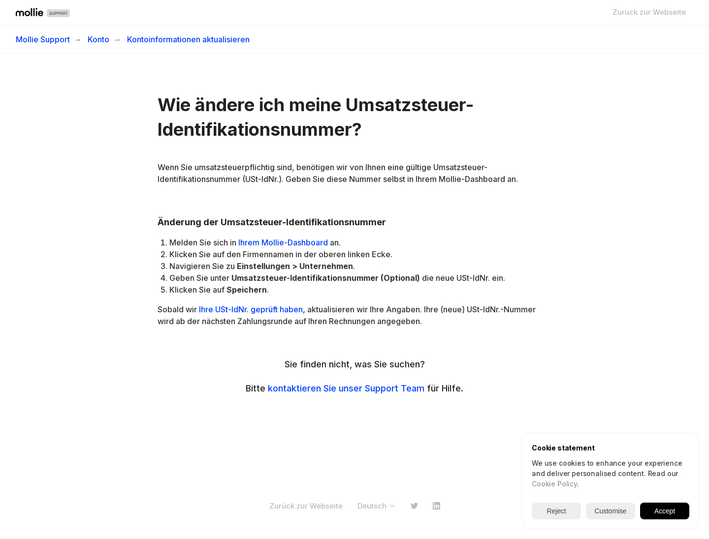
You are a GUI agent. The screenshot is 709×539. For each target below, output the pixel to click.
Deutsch (376, 505)
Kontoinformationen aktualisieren (188, 39)
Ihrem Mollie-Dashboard (282, 242)
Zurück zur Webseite (649, 12)
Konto (98, 39)
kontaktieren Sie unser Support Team (346, 388)
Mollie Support (43, 39)
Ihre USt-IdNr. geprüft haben (251, 309)
